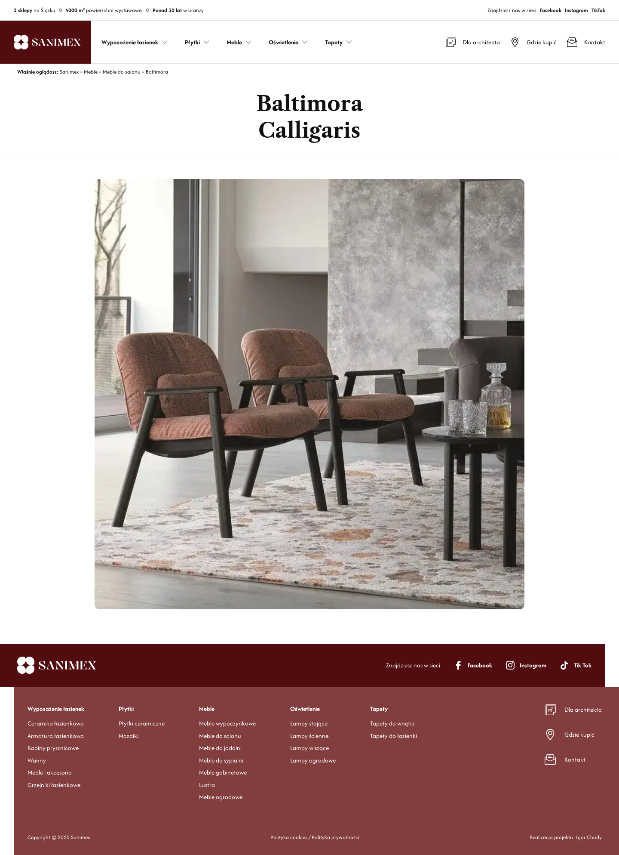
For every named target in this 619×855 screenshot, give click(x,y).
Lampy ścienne (309, 736)
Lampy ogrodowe (313, 760)
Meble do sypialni (221, 760)
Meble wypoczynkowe (227, 723)
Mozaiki (128, 736)
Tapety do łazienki (393, 736)
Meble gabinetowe (223, 772)
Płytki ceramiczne (142, 723)
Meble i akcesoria (50, 772)
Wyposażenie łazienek (56, 708)
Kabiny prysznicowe (53, 748)
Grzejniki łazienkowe (54, 785)
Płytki (126, 708)
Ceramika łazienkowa (56, 723)
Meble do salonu (220, 736)
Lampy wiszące (309, 748)
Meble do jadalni (220, 748)
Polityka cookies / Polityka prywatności (314, 837)
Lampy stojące (309, 723)
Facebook (550, 10)
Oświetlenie (305, 708)
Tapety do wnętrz (392, 723)
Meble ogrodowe (220, 797)
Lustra (207, 785)
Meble (207, 708)
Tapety (379, 708)
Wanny (37, 760)
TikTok (598, 10)
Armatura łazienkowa (56, 736)
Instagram (576, 10)
